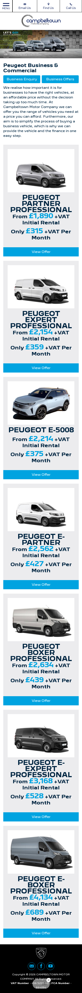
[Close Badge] (48, 980)
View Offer (41, 252)
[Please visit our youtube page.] (50, 966)
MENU (6, 6)
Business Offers (60, 79)
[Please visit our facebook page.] (41, 966)
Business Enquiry (22, 79)
